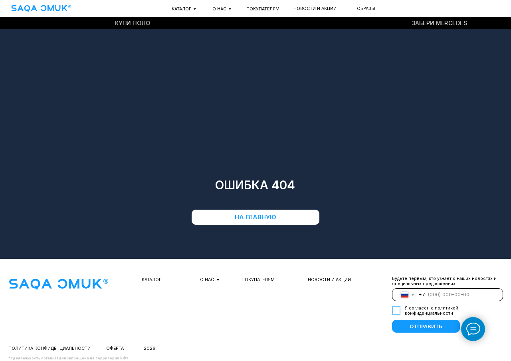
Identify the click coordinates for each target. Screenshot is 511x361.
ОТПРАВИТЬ (426, 326)
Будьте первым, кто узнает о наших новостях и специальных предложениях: (444, 281)
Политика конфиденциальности (49, 348)
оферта (115, 348)
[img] (40, 8)
